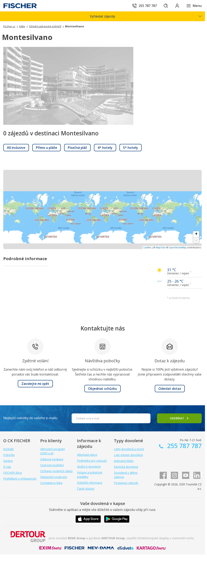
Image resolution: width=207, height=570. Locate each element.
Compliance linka (51, 483)
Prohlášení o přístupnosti (19, 479)
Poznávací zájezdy (126, 483)
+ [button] (196, 234)
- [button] (196, 240)
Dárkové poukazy (51, 459)
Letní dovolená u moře (129, 449)
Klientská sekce (87, 455)
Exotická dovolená (126, 467)
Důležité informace (89, 483)
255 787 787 (184, 446)
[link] (16, 147)
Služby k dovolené (89, 466)
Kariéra (8, 461)
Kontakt (8, 449)
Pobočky (9, 455)
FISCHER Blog (12, 473)
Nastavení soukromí (53, 477)
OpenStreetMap (177, 247)
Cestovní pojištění (52, 465)
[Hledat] (165, 5)
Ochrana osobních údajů (56, 471)
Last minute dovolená (128, 455)
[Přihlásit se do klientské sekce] (177, 5)
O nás (7, 467)
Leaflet (147, 247)
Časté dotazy (85, 488)
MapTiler (161, 247)
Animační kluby (124, 461)
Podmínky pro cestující (92, 461)
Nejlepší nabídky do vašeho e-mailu (30, 418)
